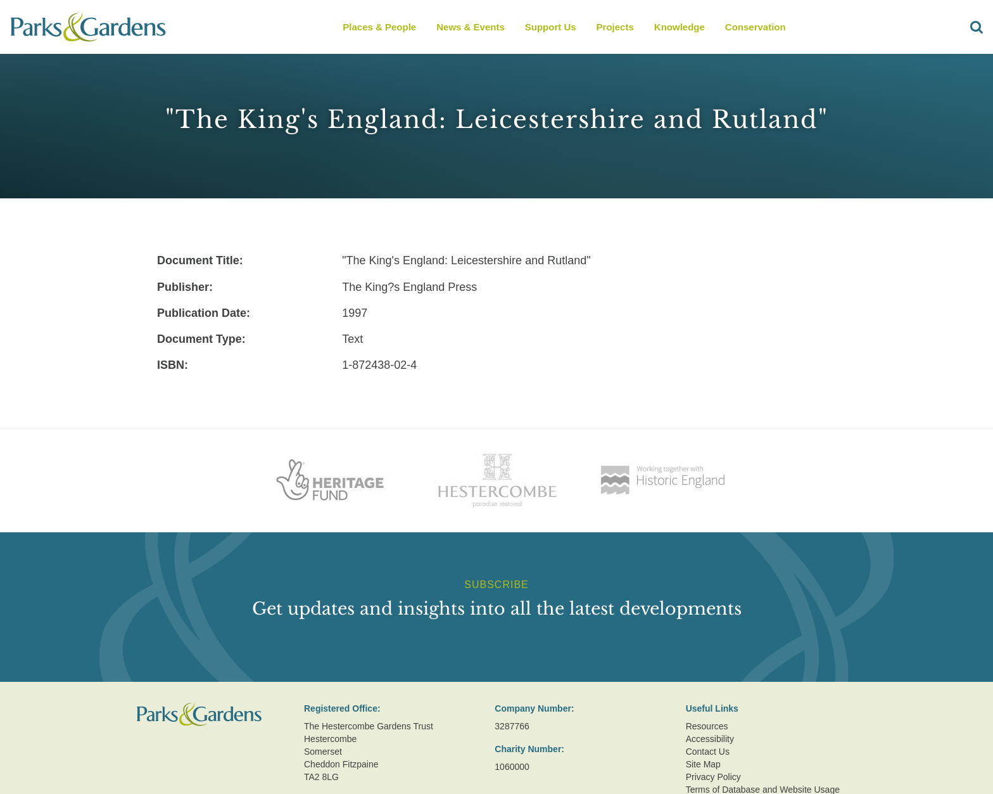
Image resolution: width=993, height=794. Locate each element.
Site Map (703, 764)
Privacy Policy (713, 777)
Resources (707, 726)
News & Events (470, 27)
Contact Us (708, 751)
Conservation (755, 27)
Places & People (379, 27)
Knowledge (679, 27)
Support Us (550, 27)
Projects (615, 27)
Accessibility (710, 739)
